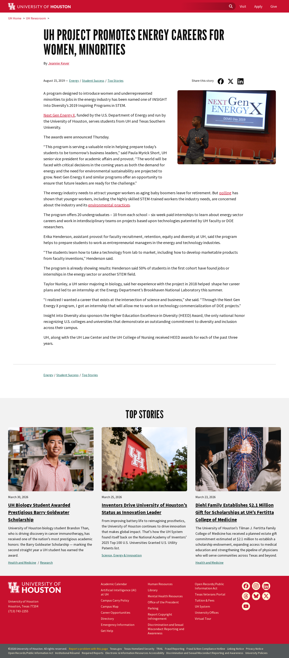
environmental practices (109, 204)
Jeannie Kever (58, 63)
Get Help (107, 631)
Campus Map (109, 606)
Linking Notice (235, 649)
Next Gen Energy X (59, 115)
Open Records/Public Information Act (209, 586)
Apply (258, 6)
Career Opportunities (115, 612)
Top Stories (115, 81)
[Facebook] (246, 586)
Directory (107, 619)
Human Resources (160, 584)
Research (46, 562)
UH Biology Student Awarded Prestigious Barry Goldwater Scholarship (39, 512)
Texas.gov (116, 649)
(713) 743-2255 (18, 611)
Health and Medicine (22, 562)
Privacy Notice (254, 649)
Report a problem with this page (88, 649)
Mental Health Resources (165, 596)
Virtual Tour (203, 619)
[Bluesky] (256, 596)
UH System (202, 606)
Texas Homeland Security (139, 649)
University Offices (207, 612)
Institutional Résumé (67, 653)
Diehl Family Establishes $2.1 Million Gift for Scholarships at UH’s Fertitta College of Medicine (234, 512)
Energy (74, 81)
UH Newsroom (36, 18)
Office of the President (163, 602)
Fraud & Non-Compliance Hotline (206, 649)
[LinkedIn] (266, 586)
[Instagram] (256, 586)
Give (273, 6)
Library (152, 590)
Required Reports (92, 653)
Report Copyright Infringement (160, 616)
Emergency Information (117, 625)
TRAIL (159, 649)
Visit (243, 6)
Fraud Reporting (175, 649)
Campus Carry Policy (115, 600)
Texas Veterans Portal (210, 594)
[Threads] (246, 596)
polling (225, 192)
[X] (266, 596)
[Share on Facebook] (221, 81)
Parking (153, 608)
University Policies (256, 653)
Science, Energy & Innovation (122, 555)
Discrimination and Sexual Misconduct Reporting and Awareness (166, 629)
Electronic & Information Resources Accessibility (134, 653)
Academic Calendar (114, 584)
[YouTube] (246, 606)
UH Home (14, 18)
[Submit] (231, 6)
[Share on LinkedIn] (241, 81)
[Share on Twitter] (231, 81)
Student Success (93, 81)
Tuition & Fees (204, 600)
